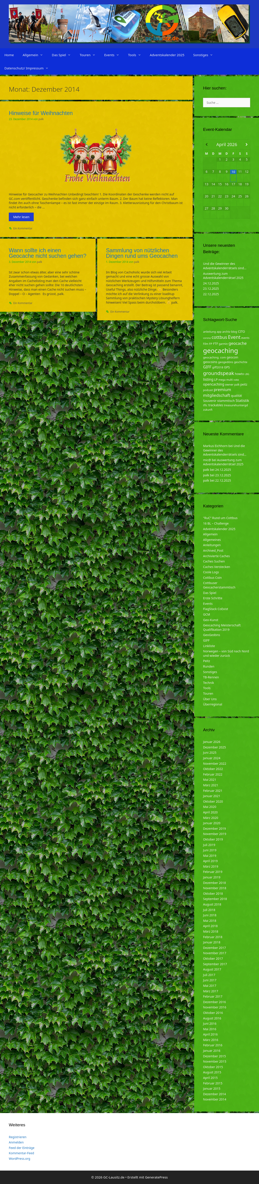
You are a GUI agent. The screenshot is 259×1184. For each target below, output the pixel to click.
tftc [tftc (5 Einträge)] (205, 405)
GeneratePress (156, 1177)
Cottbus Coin (212, 577)
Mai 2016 (209, 1029)
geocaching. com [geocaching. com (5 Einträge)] (214, 357)
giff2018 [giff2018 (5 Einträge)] (217, 367)
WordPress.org (19, 1158)
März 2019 (210, 866)
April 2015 (210, 1078)
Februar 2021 (212, 791)
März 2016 (210, 1040)
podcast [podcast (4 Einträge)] (208, 390)
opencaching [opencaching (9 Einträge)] (213, 384)
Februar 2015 (212, 1083)
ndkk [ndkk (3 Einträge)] (236, 379)
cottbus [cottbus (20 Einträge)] (219, 337)
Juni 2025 (209, 752)
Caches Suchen (214, 561)
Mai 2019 (209, 856)
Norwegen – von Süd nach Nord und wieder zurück (226, 653)
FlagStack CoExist (215, 609)
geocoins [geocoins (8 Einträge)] (210, 362)
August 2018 (212, 904)
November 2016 (214, 1007)
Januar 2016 (211, 1051)
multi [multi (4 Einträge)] (229, 380)
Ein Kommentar (22, 228)
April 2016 (210, 1034)
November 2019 (214, 834)
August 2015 (212, 1072)
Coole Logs (211, 572)
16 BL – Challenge (216, 523)
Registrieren (17, 1137)
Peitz (206, 661)
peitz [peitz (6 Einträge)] (243, 384)
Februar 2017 (212, 996)
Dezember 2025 (214, 747)
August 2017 (212, 969)
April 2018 (210, 926)
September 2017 (215, 964)
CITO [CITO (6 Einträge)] (241, 331)
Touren (90, 54)
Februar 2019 (212, 872)
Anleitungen (212, 545)
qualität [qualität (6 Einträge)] (236, 395)
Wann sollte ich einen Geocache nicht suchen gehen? (47, 253)
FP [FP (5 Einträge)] (210, 344)
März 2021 (210, 785)
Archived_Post (213, 550)
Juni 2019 (209, 850)
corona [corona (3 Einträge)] (207, 338)
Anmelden (16, 1142)
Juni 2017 (209, 980)
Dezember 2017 (214, 948)
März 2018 (210, 931)
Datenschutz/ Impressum (28, 68)
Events (114, 54)
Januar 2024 (211, 758)
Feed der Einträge (21, 1148)
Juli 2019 (209, 845)
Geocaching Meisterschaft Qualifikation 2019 (221, 627)
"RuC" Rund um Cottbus (220, 518)
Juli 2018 (209, 910)
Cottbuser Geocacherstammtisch (219, 585)
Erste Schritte (212, 598)
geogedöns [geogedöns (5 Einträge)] (225, 362)
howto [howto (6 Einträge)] (239, 374)
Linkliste (209, 646)
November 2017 (214, 953)
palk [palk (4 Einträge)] (237, 384)
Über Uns (210, 699)
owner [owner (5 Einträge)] (229, 384)
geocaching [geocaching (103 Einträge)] (220, 350)
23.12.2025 (211, 288)
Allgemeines (212, 540)
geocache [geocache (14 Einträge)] (238, 343)
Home (9, 55)
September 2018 (215, 899)
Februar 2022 (212, 774)
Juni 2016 (209, 1023)
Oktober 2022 (213, 769)
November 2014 (214, 1099)
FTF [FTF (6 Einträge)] (215, 343)
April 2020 (210, 812)
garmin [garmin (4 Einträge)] (223, 344)
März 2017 (210, 991)
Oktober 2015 (213, 1067)
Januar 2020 (211, 823)
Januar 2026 (211, 742)
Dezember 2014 (214, 1094)
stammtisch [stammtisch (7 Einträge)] (226, 400)
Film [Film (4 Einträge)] (205, 344)
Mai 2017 (209, 986)
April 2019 (210, 861)
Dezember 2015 (214, 1056)
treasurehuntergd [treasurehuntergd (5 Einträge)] (236, 405)
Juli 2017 (209, 975)
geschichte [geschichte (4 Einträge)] (240, 362)
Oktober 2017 (213, 958)
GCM (206, 614)
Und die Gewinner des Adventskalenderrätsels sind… (224, 266)
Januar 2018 (211, 942)
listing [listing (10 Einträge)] (208, 379)
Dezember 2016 (214, 1002)
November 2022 (214, 763)
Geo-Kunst (210, 620)
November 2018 (214, 888)
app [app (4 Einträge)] (219, 332)
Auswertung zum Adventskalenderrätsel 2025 (223, 275)
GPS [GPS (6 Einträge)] (227, 367)
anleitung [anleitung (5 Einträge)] (209, 332)
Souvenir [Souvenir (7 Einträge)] (209, 400)
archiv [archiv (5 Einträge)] (226, 332)
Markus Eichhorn (215, 446)
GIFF (206, 640)
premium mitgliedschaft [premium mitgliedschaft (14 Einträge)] (217, 392)
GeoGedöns (211, 635)
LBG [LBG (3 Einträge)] (247, 374)
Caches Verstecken (216, 567)
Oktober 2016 (213, 1013)
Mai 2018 (209, 921)
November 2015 (214, 1061)
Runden (208, 666)
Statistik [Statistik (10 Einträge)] (242, 400)
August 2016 (212, 1018)
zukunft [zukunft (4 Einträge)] (207, 410)
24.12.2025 (211, 283)
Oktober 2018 (213, 893)
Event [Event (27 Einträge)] (234, 337)
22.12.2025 (211, 294)
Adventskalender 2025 (167, 55)
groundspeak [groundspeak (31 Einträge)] (218, 373)
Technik (208, 683)
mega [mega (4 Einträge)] (221, 380)
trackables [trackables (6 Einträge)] (215, 405)
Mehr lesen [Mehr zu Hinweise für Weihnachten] (21, 217)
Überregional (212, 704)
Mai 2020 (209, 807)
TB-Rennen (211, 677)
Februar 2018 (212, 937)
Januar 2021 (211, 796)
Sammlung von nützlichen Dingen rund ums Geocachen (142, 253)
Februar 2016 (212, 1045)
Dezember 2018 (214, 883)
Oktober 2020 (213, 801)
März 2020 (210, 818)
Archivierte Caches (216, 556)
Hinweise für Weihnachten (41, 113)
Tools (136, 54)
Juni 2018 (209, 915)
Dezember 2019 (214, 828)
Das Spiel (63, 54)
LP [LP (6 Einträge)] (216, 379)
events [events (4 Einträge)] (245, 338)
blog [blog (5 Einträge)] (234, 332)
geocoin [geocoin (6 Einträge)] (232, 357)
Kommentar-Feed (21, 1153)
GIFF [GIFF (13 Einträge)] (207, 366)
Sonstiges (205, 54)
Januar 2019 (211, 877)
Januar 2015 (211, 1088)
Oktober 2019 (213, 839)
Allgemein (35, 54)
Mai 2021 (209, 780)
